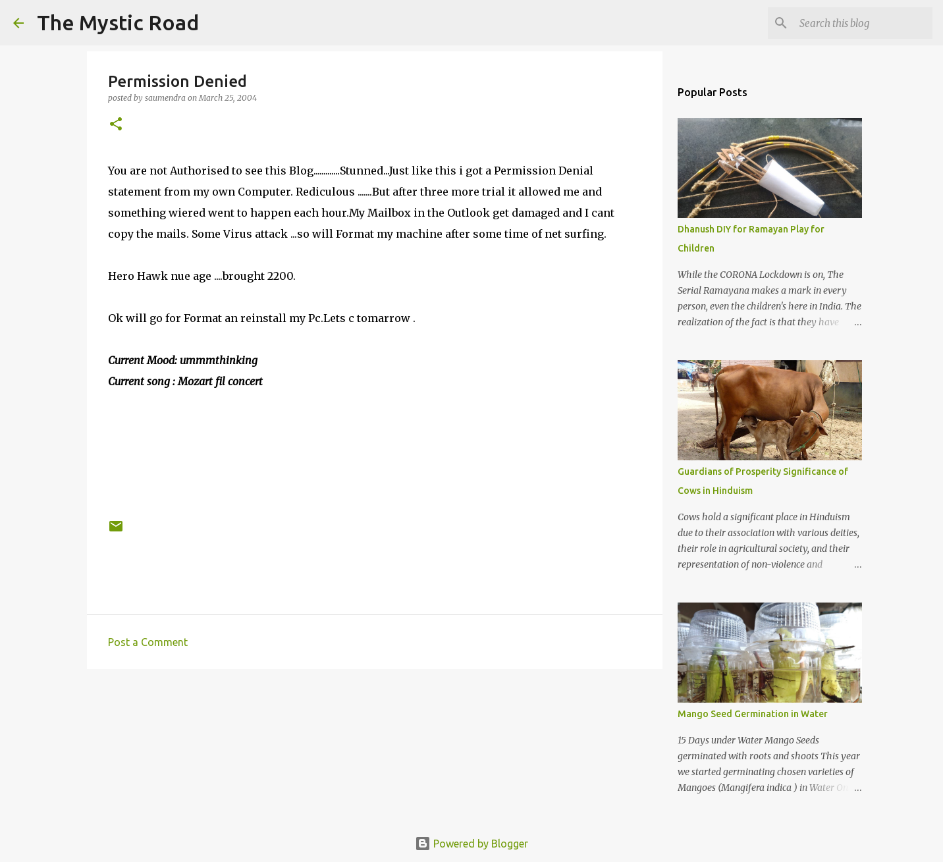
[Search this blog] (863, 23)
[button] (116, 125)
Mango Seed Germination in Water (753, 714)
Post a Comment (148, 642)
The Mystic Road (118, 22)
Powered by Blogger (471, 843)
